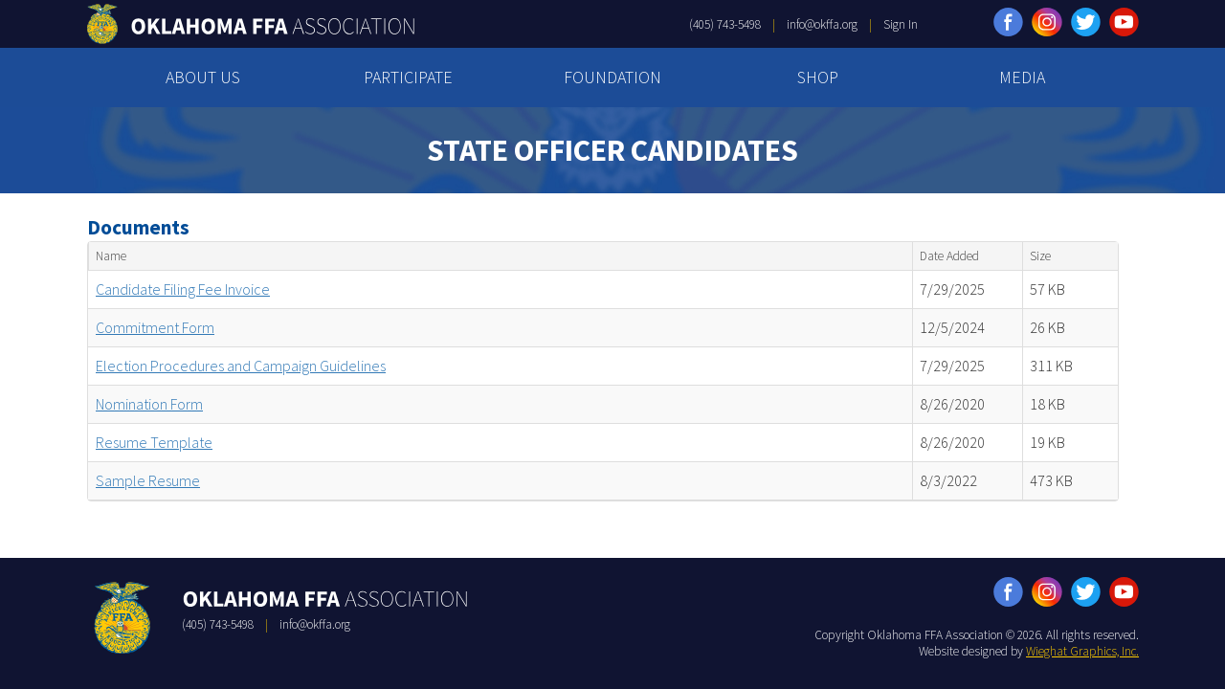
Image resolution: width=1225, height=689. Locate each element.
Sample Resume (148, 480)
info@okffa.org (822, 24)
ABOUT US (203, 77)
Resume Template (154, 442)
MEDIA (1022, 77)
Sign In (900, 24)
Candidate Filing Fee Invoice (183, 289)
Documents (138, 227)
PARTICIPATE (408, 77)
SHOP (817, 77)
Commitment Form (155, 327)
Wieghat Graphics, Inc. (1082, 651)
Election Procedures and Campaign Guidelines (241, 365)
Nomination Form (149, 403)
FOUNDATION (612, 77)
